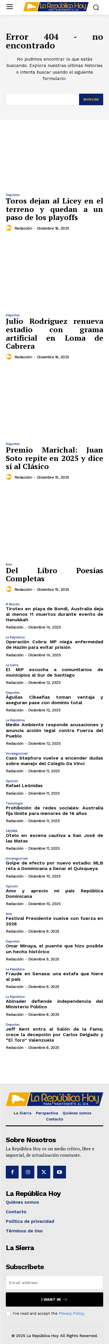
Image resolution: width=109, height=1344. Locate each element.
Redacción (23, 228)
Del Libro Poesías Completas (54, 574)
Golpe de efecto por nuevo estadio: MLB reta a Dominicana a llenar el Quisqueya (54, 865)
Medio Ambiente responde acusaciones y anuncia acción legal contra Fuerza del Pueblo (54, 730)
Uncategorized (17, 753)
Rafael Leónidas (24, 785)
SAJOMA (11, 830)
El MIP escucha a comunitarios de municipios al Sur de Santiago (54, 672)
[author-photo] (9, 228)
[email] (54, 1282)
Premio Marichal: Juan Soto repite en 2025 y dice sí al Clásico (54, 458)
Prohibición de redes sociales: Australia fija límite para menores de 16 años (54, 810)
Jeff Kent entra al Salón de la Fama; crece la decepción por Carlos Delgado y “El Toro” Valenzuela (54, 1034)
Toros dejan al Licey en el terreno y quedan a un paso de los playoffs (54, 209)
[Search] (91, 99)
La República (15, 637)
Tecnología (14, 803)
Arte (9, 564)
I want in (54, 1299)
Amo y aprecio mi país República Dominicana (54, 893)
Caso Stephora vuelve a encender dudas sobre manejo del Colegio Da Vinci (54, 760)
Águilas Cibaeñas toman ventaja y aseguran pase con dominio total (54, 699)
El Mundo (13, 604)
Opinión (12, 781)
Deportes (13, 194)
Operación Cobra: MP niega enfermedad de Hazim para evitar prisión (54, 644)
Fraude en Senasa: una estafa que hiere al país (54, 976)
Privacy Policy (71, 1313)
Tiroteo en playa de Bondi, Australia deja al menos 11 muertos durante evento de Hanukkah (54, 614)
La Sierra (12, 665)
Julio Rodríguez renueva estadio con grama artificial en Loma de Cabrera (54, 333)
